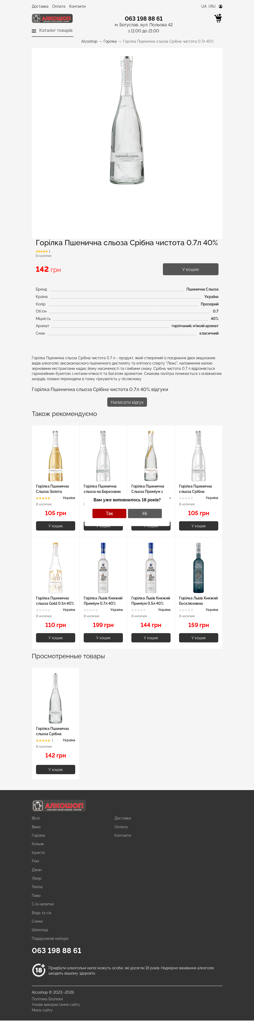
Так (109, 513)
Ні (144, 513)
